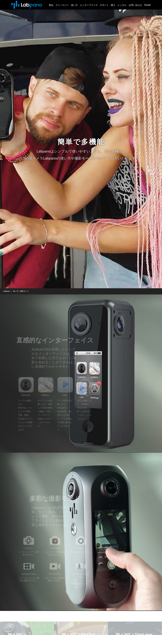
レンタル (122, 5)
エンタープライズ (89, 5)
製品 (51, 5)
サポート (104, 5)
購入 (113, 5)
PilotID (147, 5)
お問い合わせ (135, 5)
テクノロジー (62, 5)
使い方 (74, 5)
